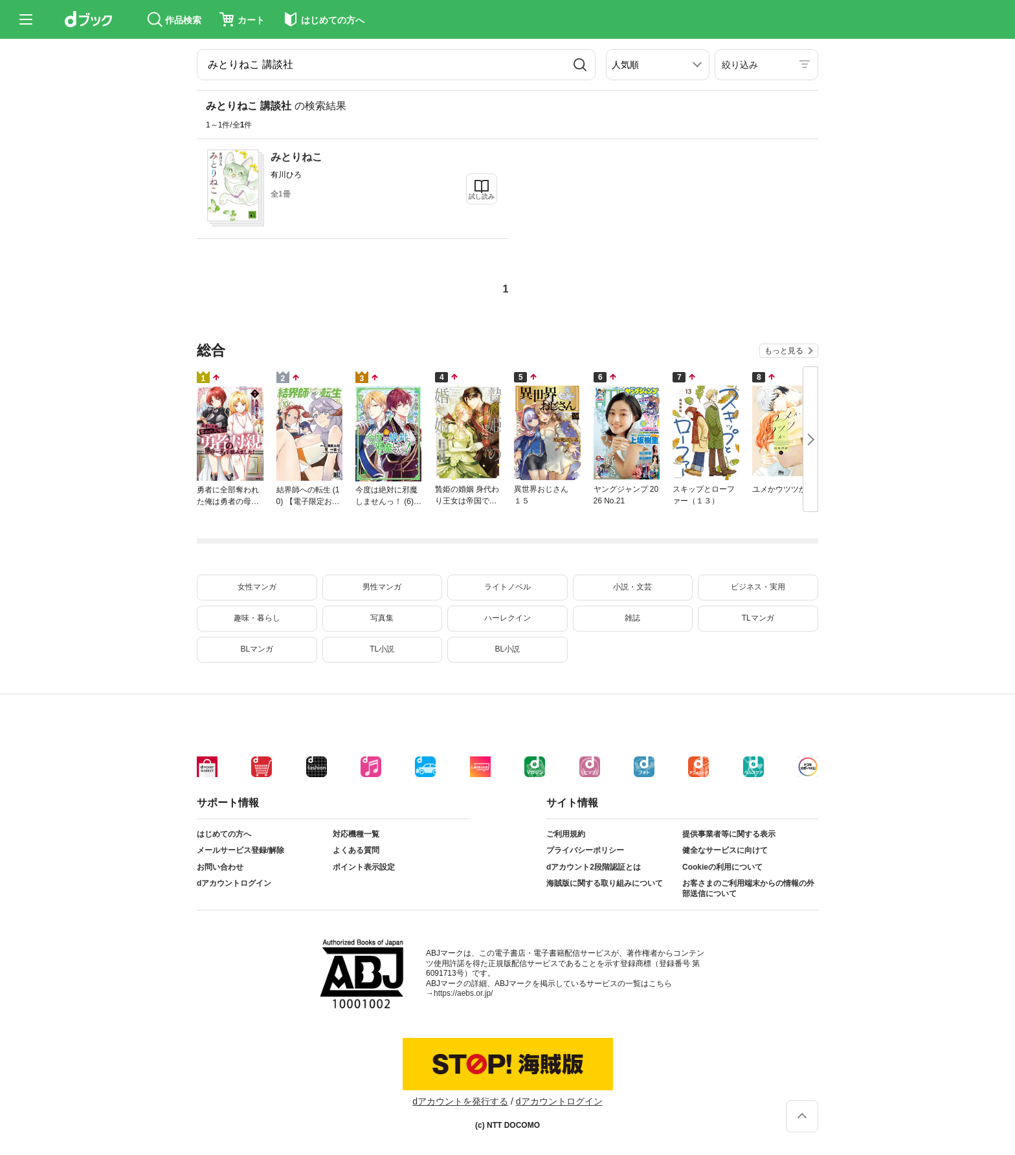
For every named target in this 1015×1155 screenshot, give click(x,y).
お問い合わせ (220, 867)
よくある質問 (356, 850)
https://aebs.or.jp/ (463, 993)
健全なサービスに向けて (725, 850)
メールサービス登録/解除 (240, 850)
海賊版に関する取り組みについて (604, 883)
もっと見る (783, 350)
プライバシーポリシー (585, 850)
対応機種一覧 (356, 834)
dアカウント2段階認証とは (593, 867)
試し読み (482, 196)
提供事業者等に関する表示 (728, 834)
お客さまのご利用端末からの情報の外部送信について (748, 888)
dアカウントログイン (234, 883)
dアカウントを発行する (460, 1101)
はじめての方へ (224, 834)
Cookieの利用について (722, 867)
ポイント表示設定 (364, 867)
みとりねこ (296, 156)
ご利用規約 (565, 834)
